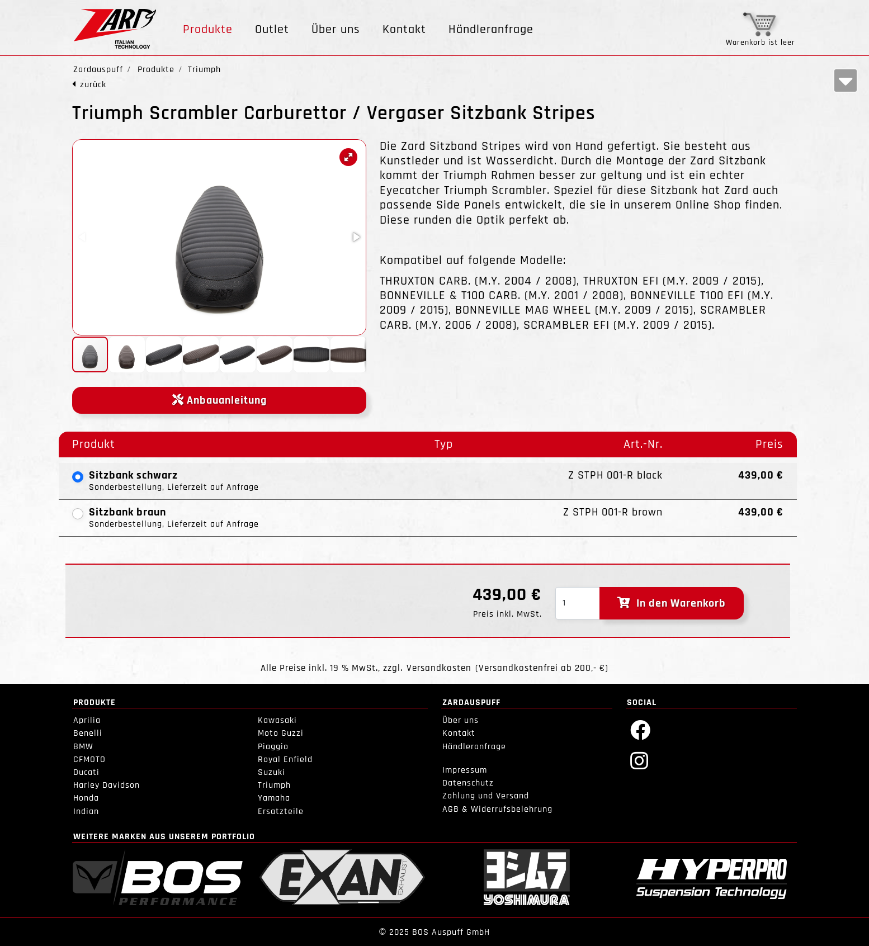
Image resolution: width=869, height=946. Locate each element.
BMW (83, 746)
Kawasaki (277, 720)
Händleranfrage (490, 29)
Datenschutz (468, 783)
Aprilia (87, 720)
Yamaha (274, 798)
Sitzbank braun (127, 512)
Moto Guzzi (281, 733)
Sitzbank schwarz (133, 475)
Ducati (86, 772)
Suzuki (271, 772)
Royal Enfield (285, 759)
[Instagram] (639, 760)
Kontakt (404, 29)
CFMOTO (89, 759)
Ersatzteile (281, 811)
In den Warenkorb (671, 603)
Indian (86, 811)
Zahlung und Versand (485, 796)
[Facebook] (640, 729)
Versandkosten (439, 668)
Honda (86, 798)
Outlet (272, 29)
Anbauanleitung (219, 400)
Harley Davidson (106, 785)
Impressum (464, 770)
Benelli (87, 733)
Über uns (335, 29)
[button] (348, 157)
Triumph (274, 785)
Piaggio (273, 746)
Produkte (208, 29)
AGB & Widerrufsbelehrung (497, 809)
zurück (93, 85)
